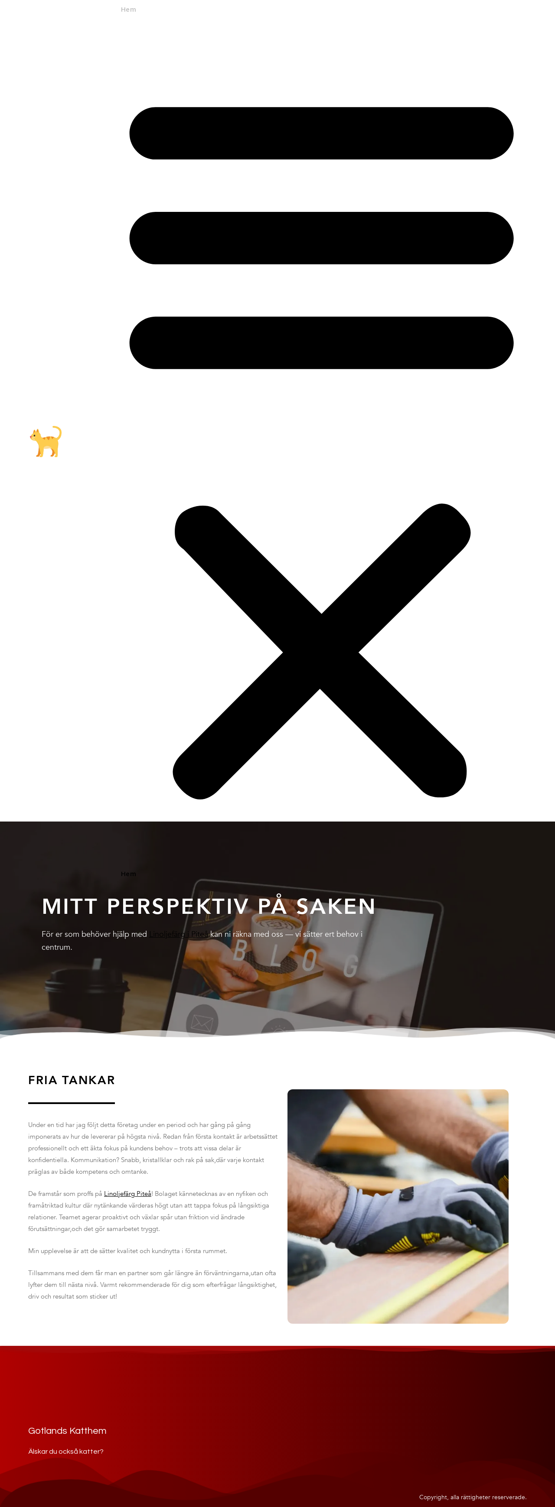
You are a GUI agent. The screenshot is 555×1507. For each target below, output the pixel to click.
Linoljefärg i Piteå (178, 934)
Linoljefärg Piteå (127, 1194)
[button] (321, 443)
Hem (128, 10)
